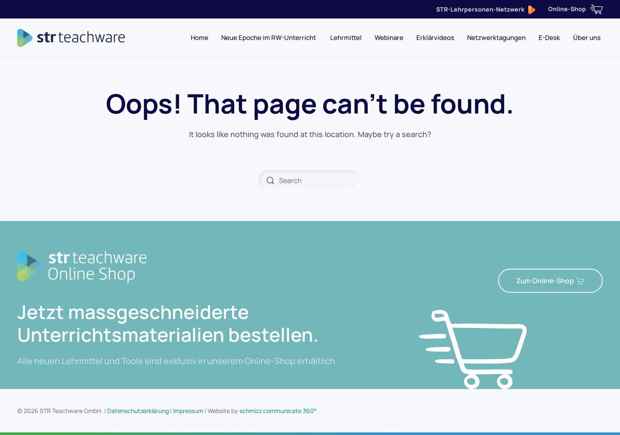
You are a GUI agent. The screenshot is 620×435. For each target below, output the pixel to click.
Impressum (188, 411)
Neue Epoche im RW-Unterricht (269, 37)
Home (199, 37)
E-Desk (549, 37)
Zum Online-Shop (550, 280)
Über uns (587, 37)
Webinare (389, 37)
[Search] (310, 180)
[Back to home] (71, 37)
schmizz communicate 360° (277, 411)
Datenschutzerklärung (138, 411)
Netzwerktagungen (496, 37)
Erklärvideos (435, 37)
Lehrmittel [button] (346, 37)
